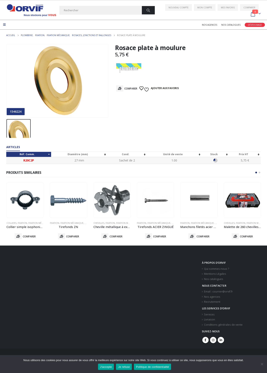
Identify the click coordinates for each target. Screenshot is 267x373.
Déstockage (255, 24)
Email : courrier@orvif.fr (218, 292)
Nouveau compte (179, 7)
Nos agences (209, 24)
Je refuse (124, 366)
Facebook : (205, 340)
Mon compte (204, 7)
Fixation (22, 223)
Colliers (11, 223)
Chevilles (98, 223)
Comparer (249, 7)
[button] (256, 172)
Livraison (209, 320)
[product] (25, 200)
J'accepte (106, 366)
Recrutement (212, 302)
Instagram (213, 340)
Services (209, 314)
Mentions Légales (215, 274)
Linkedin (221, 340)
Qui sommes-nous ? (216, 269)
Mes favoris (228, 7)
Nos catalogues (231, 24)
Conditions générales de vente (223, 325)
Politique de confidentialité (152, 366)
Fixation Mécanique (39, 223)
